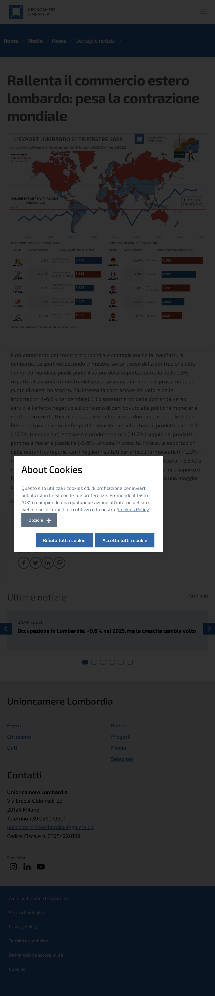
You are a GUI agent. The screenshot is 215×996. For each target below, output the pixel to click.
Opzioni (36, 519)
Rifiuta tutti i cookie (64, 540)
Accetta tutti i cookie (124, 540)
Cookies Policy (133, 509)
